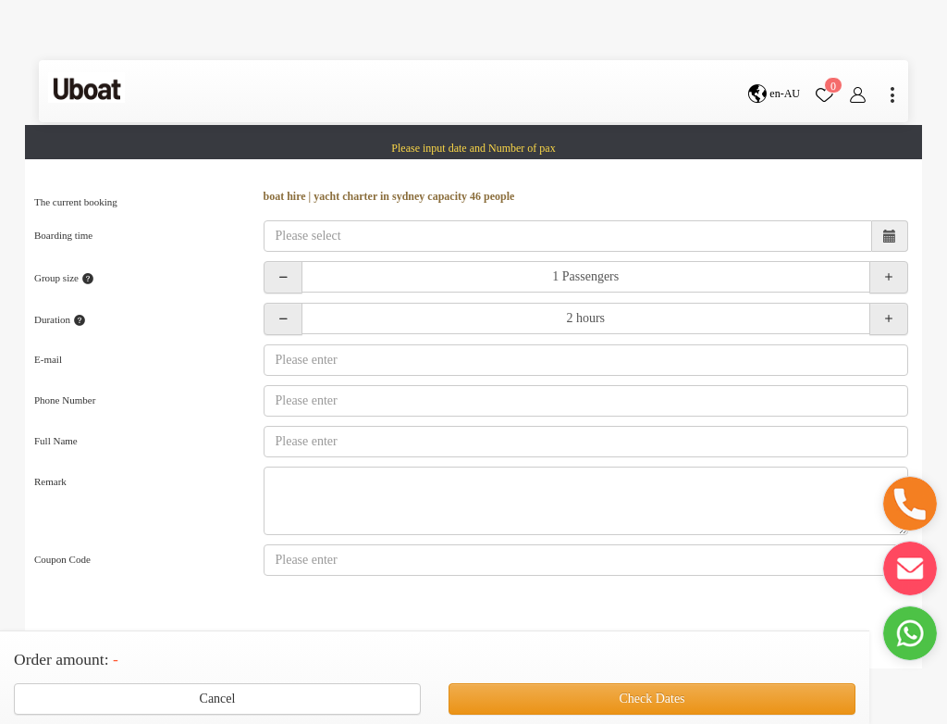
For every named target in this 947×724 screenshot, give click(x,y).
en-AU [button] (774, 94)
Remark (50, 481)
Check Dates (651, 698)
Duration (60, 320)
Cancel (218, 698)
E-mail (48, 359)
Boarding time (63, 235)
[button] (910, 503)
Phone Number (64, 400)
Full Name (56, 440)
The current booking (75, 201)
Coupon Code (62, 559)
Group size (64, 278)
